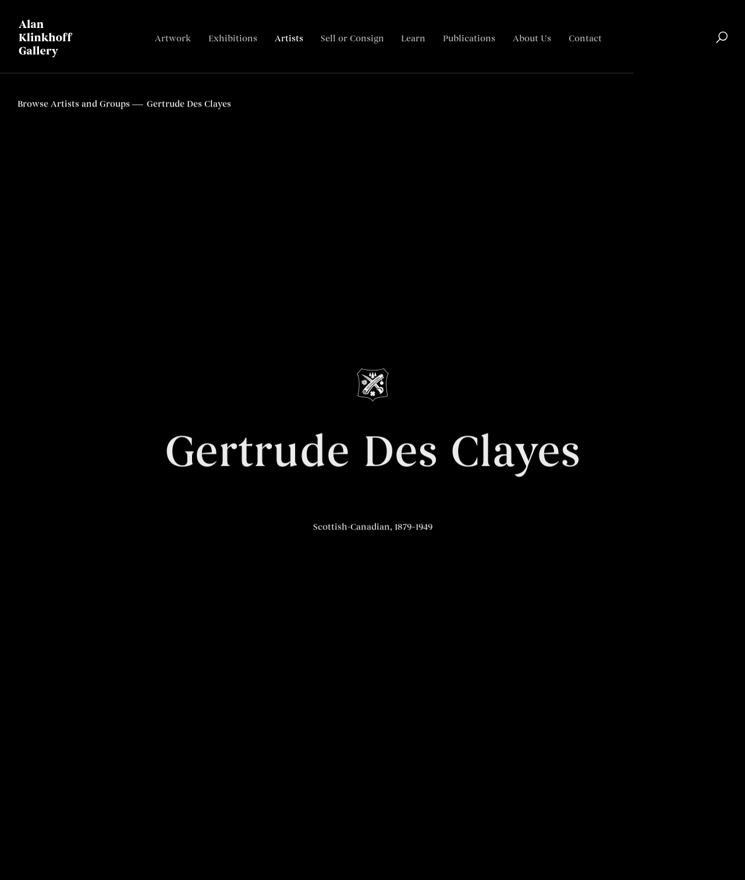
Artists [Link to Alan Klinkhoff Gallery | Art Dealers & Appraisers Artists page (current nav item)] (289, 38)
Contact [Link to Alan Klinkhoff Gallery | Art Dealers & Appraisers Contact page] (585, 38)
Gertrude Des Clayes (372, 455)
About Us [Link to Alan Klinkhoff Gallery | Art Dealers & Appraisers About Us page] (532, 38)
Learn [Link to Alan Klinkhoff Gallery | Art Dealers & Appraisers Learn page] (413, 38)
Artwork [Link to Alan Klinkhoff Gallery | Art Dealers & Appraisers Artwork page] (173, 38)
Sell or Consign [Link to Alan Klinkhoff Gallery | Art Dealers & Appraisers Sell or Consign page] (352, 38)
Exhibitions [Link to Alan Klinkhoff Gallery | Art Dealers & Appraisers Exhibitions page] (232, 38)
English (670, 73)
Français (709, 73)
